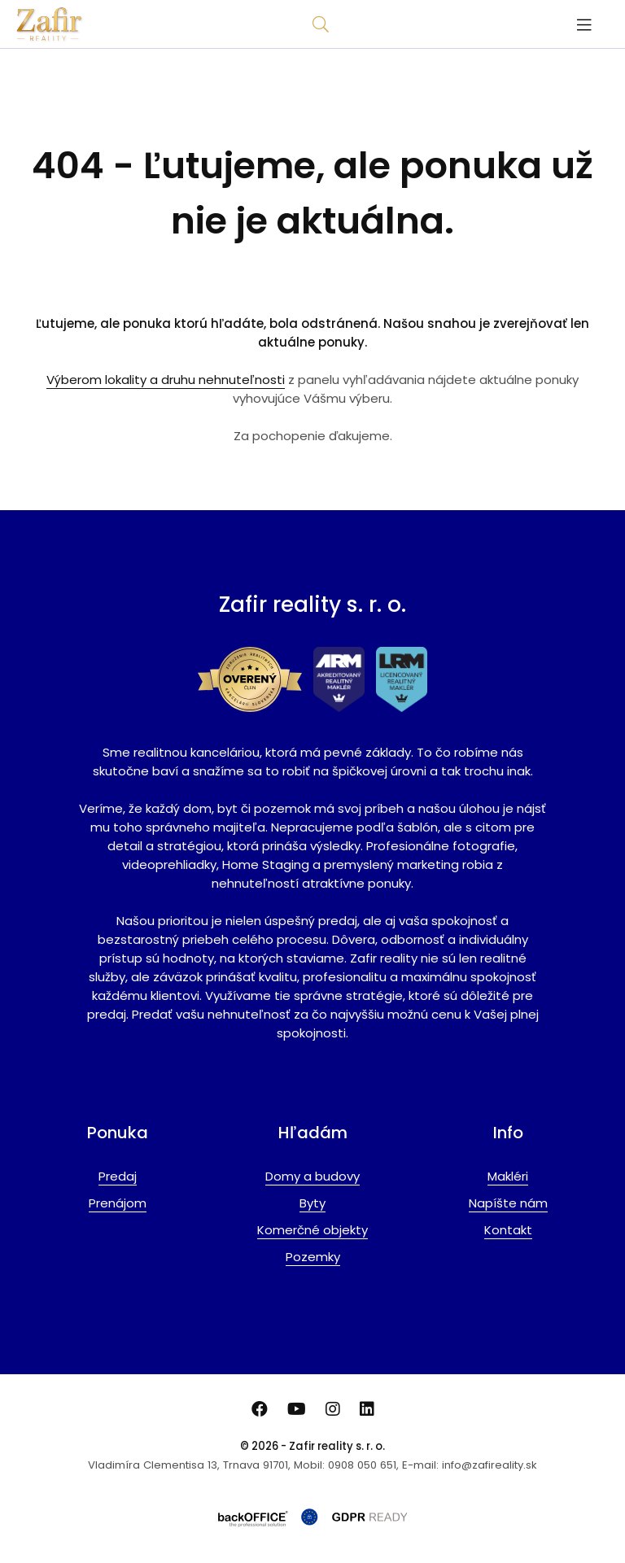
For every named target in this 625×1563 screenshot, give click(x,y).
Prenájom (117, 1203)
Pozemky (313, 1256)
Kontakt (508, 1229)
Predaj (117, 1176)
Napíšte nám (508, 1203)
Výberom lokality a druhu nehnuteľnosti (165, 379)
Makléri (507, 1176)
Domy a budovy (312, 1176)
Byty (312, 1203)
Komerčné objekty (312, 1229)
